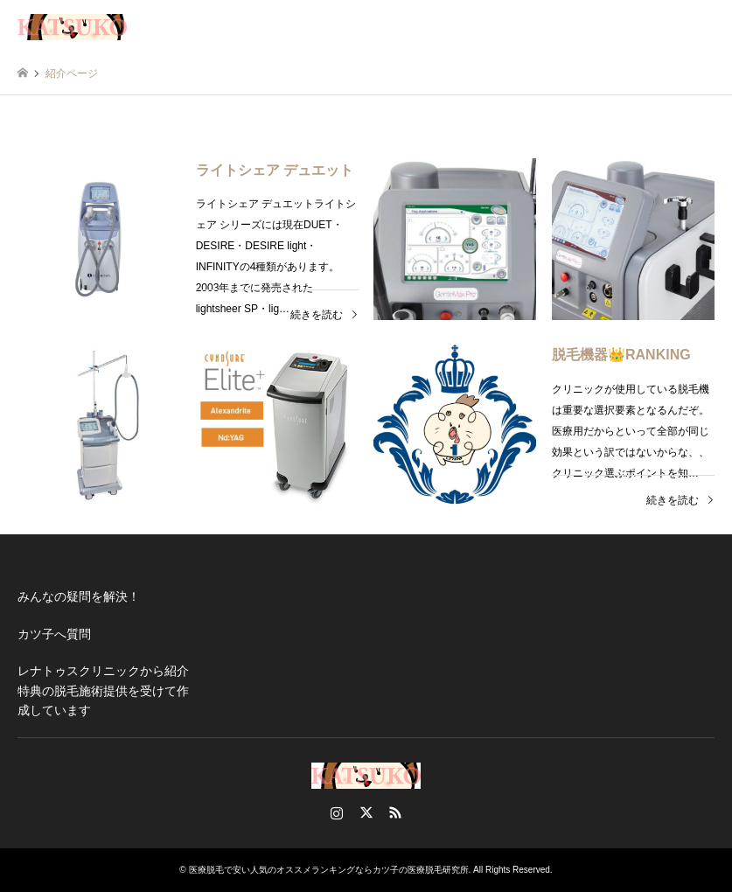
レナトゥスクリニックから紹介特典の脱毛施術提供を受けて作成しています (103, 690)
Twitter (366, 812)
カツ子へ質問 (54, 634)
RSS (395, 812)
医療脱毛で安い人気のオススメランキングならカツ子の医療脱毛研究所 (329, 870)
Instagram (337, 812)
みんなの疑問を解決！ (78, 596)
